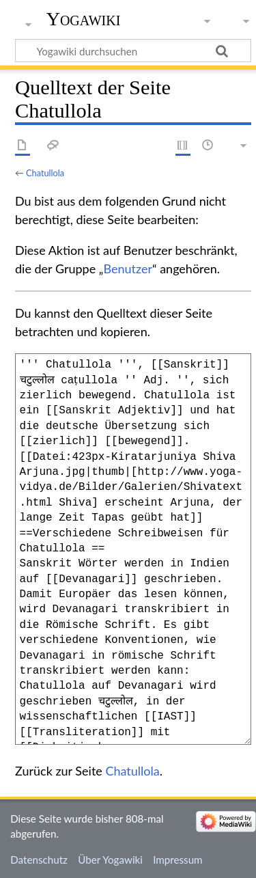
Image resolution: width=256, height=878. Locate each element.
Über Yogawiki (110, 859)
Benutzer (127, 268)
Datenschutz (39, 859)
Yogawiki (83, 18)
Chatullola (45, 172)
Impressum (178, 859)
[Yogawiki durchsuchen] (133, 50)
